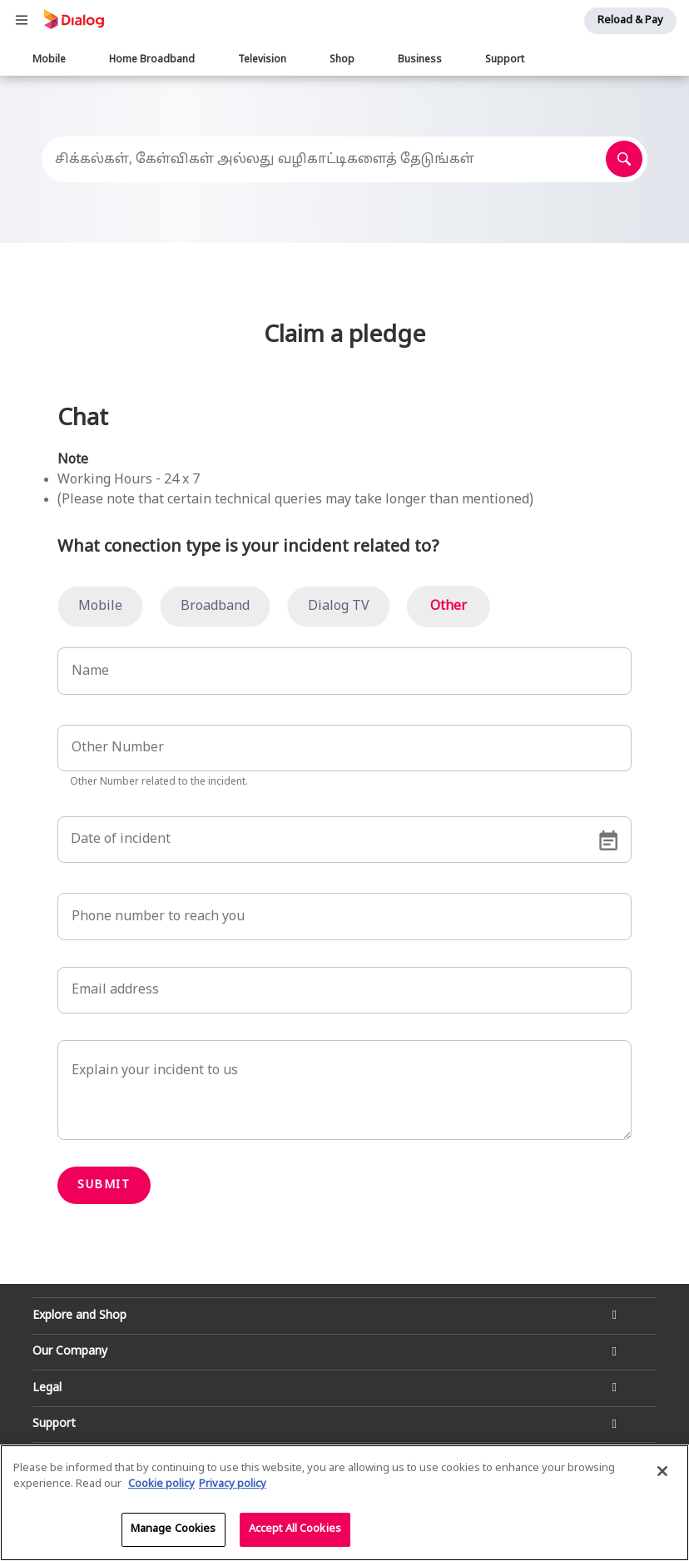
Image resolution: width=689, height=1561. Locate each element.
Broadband (215, 606)
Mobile (49, 60)
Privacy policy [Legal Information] (232, 1488)
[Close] (662, 1474)
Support (504, 60)
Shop (342, 60)
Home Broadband (152, 60)
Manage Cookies (173, 1532)
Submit (104, 1185)
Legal (47, 1388)
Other (448, 606)
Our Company (69, 1352)
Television (262, 60)
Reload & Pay (630, 20)
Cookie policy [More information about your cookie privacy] (161, 1488)
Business (420, 60)
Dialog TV (338, 606)
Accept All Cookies (295, 1532)
